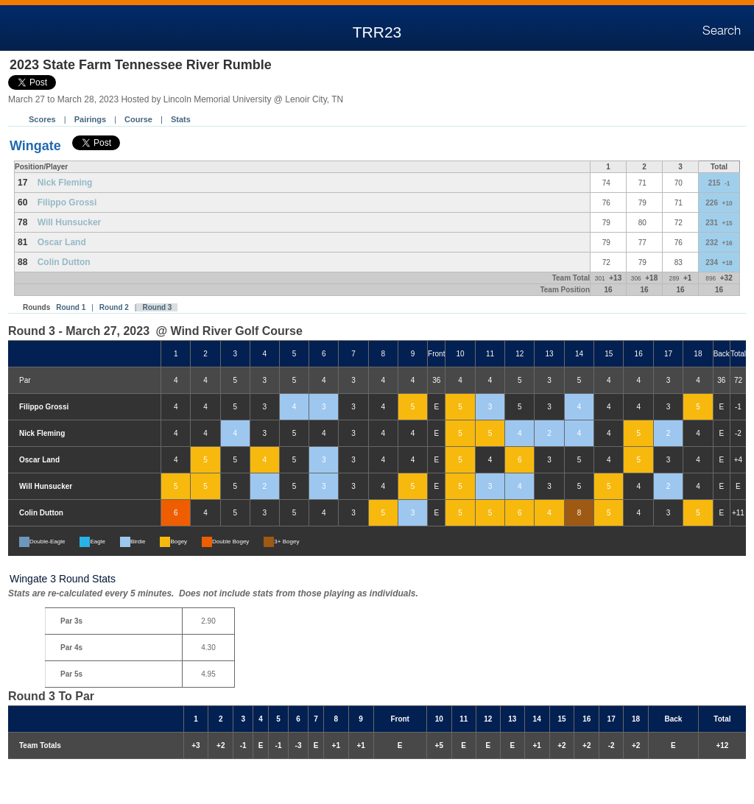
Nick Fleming (65, 182)
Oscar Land (62, 242)
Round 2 (114, 307)
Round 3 (157, 307)
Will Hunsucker (70, 222)
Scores (42, 119)
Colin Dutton (64, 262)
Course (138, 119)
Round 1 (70, 307)
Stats (181, 119)
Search (721, 31)
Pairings (90, 119)
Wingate (35, 145)
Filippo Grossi (67, 202)
